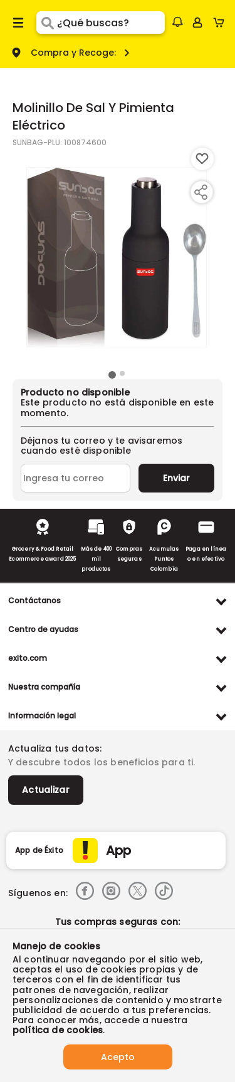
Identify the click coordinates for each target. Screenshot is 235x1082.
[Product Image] (116, 257)
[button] (177, 22)
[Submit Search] (46, 22)
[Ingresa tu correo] (75, 478)
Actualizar (46, 789)
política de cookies (58, 1030)
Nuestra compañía (44, 686)
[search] (110, 22)
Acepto (118, 1057)
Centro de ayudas (43, 629)
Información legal (42, 715)
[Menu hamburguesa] (18, 23)
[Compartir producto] (200, 192)
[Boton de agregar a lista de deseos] (202, 159)
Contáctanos (34, 600)
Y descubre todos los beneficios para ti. (101, 762)
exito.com (27, 658)
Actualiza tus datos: (55, 748)
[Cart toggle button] (221, 22)
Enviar (176, 478)
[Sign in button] (197, 22)
